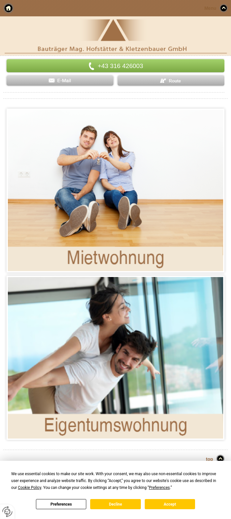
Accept (170, 504)
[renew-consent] (7, 511)
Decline (115, 504)
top (209, 459)
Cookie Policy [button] (29, 487)
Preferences (61, 504)
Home (8, 8)
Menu (210, 8)
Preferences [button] (159, 487)
